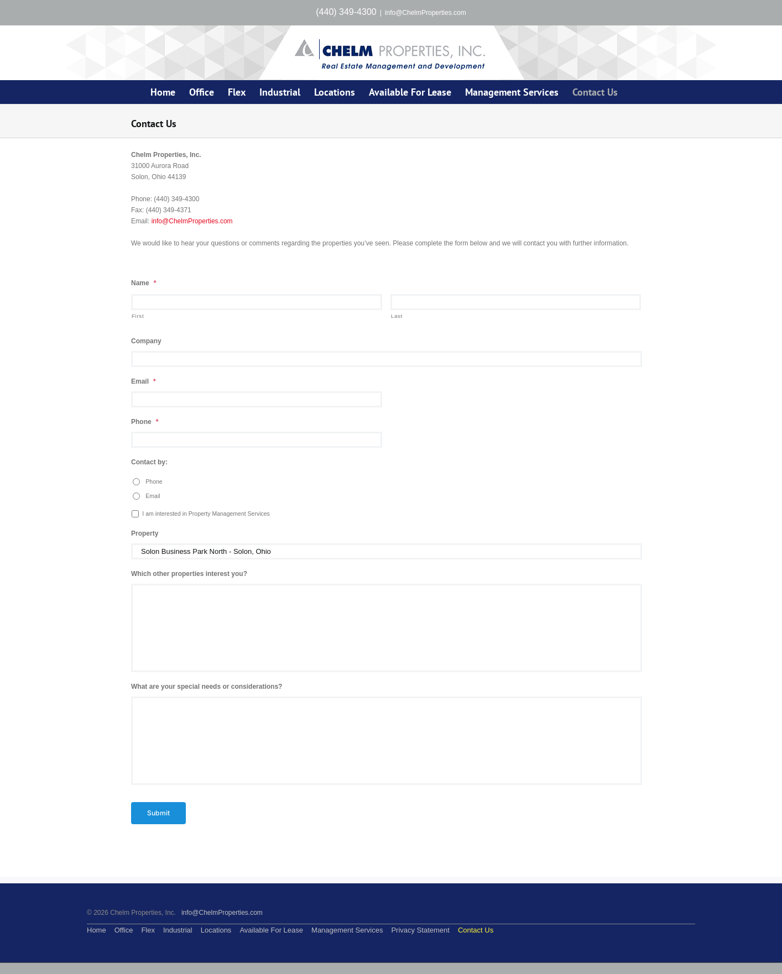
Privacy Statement (420, 930)
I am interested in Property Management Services (206, 513)
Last (397, 316)
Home (96, 930)
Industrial (177, 930)
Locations (216, 930)
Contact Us (475, 930)
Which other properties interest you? (189, 574)
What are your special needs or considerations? (206, 686)
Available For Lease (271, 930)
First (138, 316)
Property (144, 533)
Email (143, 381)
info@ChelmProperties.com (425, 13)
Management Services (347, 930)
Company (146, 341)
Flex (148, 930)
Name (143, 283)
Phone (144, 422)
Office (123, 930)
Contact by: (149, 462)
